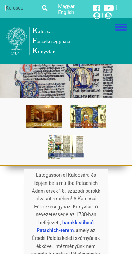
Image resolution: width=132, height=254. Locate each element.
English (66, 12)
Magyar (66, 6)
